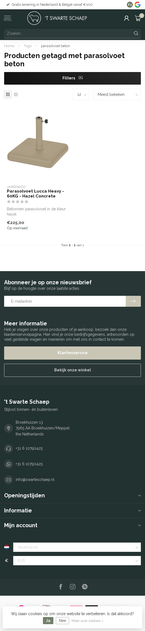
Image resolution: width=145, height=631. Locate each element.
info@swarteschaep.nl (35, 479)
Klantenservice (73, 353)
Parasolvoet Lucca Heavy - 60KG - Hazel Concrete (35, 194)
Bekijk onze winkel (72, 370)
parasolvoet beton (55, 46)
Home (9, 46)
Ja (48, 620)
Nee (62, 620)
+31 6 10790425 (29, 448)
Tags (28, 46)
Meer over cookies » (87, 621)
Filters (72, 78)
